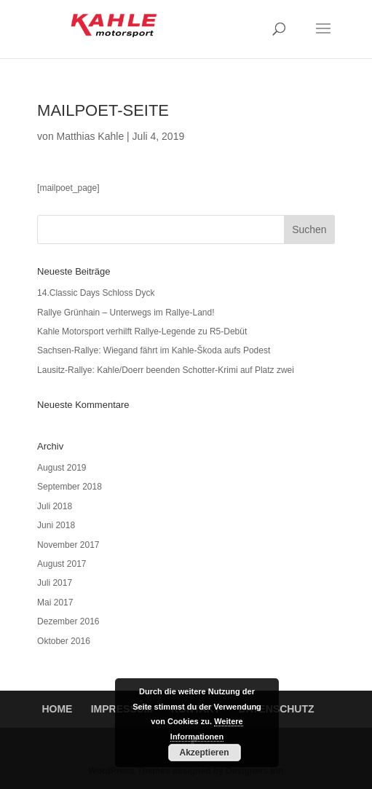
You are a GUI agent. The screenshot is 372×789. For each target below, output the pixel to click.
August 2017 (61, 564)
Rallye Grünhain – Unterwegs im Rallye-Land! (125, 312)
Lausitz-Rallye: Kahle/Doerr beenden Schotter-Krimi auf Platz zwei (165, 370)
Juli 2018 (54, 506)
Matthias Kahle (90, 136)
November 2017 (68, 545)
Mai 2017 (55, 602)
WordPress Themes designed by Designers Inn (186, 771)
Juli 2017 (54, 583)
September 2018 (69, 487)
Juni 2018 (56, 525)
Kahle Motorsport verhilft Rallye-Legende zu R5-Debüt (142, 331)
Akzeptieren (204, 752)
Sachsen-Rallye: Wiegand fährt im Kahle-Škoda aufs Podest (153, 350)
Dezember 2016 (68, 621)
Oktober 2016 (63, 641)
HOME (56, 709)
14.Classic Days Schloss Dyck (95, 293)
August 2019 (61, 468)
